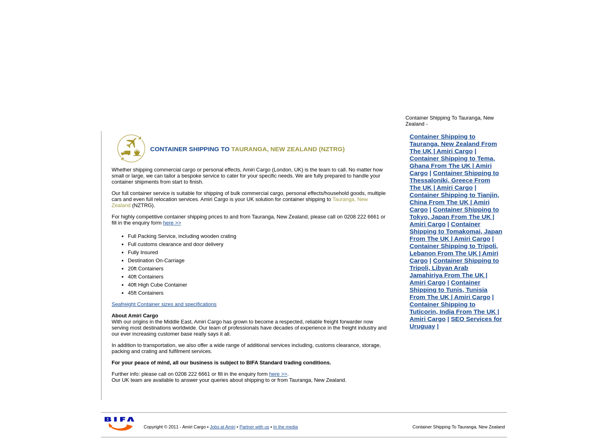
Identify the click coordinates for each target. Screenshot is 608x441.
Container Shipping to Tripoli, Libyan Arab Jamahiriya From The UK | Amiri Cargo (454, 271)
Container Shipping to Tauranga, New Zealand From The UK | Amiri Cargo (453, 143)
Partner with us (254, 426)
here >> (172, 223)
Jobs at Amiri (222, 426)
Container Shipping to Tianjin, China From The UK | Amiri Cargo (454, 202)
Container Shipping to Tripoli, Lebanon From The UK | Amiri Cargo (454, 253)
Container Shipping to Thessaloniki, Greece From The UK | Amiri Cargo (454, 180)
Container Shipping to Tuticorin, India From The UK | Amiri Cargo (454, 311)
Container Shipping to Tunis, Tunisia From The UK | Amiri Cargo (450, 289)
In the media (285, 426)
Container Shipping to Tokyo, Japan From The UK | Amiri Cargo (454, 216)
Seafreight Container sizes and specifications (164, 304)
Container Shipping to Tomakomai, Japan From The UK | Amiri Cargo (456, 231)
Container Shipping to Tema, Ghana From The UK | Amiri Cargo (452, 165)
